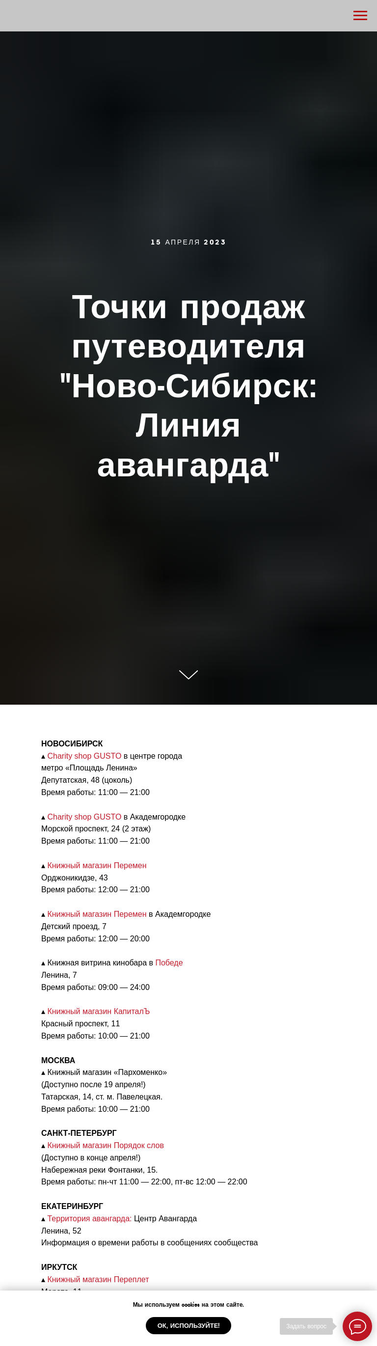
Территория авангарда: (89, 1218)
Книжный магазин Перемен (96, 865)
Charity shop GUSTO (84, 756)
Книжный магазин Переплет (98, 1279)
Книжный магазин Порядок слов (105, 1145)
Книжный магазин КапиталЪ (98, 1011)
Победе (169, 963)
